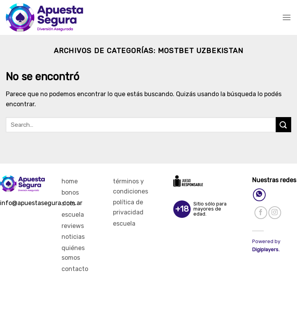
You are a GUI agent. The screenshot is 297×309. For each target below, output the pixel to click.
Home (69, 181)
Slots (68, 203)
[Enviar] (283, 124)
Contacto (74, 269)
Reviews (72, 226)
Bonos (70, 192)
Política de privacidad (128, 207)
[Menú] (286, 17)
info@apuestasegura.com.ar (41, 203)
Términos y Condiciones (130, 186)
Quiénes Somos (73, 253)
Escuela (72, 214)
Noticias (73, 236)
